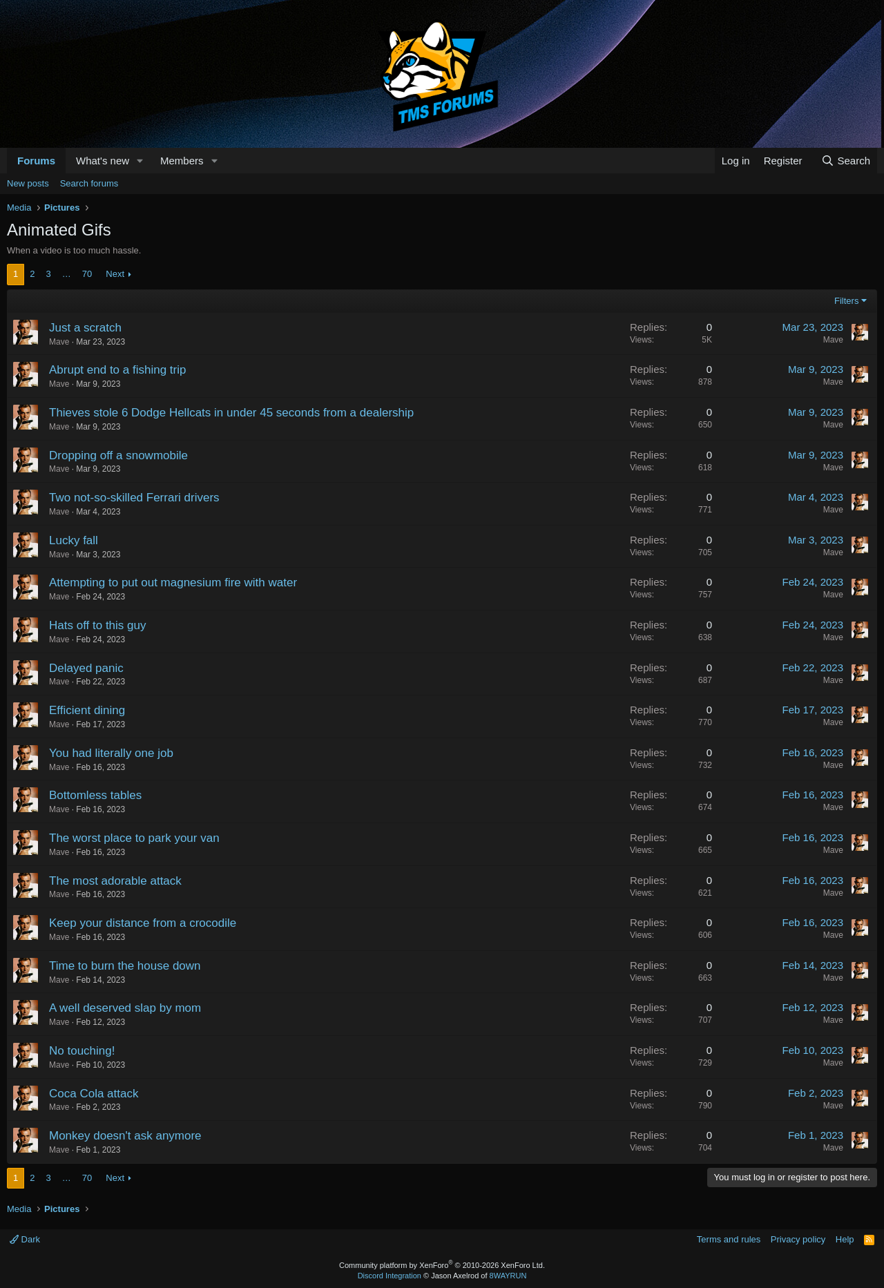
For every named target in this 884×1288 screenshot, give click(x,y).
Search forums (89, 183)
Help (845, 1239)
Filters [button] (846, 301)
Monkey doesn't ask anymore (125, 1135)
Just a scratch (85, 327)
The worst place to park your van (134, 838)
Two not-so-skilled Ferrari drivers (134, 497)
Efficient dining (87, 710)
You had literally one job (111, 753)
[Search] (845, 160)
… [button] (66, 274)
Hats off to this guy (97, 625)
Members (182, 160)
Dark (25, 1239)
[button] (140, 160)
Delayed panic (86, 668)
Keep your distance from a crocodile (142, 923)
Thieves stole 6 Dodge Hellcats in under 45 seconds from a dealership (231, 412)
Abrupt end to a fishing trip (117, 369)
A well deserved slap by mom (125, 1008)
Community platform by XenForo (442, 1265)
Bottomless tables (95, 795)
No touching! (82, 1050)
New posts (28, 183)
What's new (102, 160)
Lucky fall (73, 540)
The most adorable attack (115, 880)
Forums (36, 160)
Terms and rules (728, 1239)
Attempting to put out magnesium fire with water (173, 582)
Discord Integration (389, 1275)
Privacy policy (798, 1239)
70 (87, 274)
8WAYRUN (508, 1275)
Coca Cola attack (93, 1093)
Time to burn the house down (125, 965)
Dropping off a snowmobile (118, 455)
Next (115, 274)
